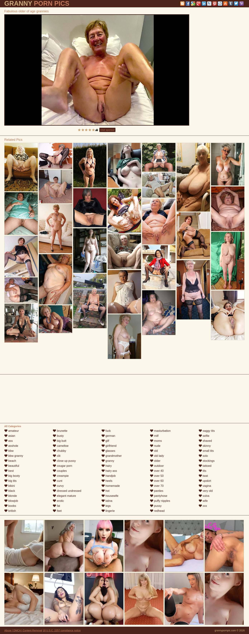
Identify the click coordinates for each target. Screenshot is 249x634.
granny (107, 460)
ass (8, 440)
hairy (106, 465)
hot (105, 490)
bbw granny (13, 455)
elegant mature (64, 495)
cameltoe (60, 445)
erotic (58, 500)
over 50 (157, 475)
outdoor (157, 465)
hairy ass (109, 470)
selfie (204, 435)
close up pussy (64, 460)
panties (156, 490)
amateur (11, 430)
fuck (106, 430)
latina (106, 500)
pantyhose (158, 495)
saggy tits (207, 430)
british (10, 510)
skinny (205, 445)
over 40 (157, 470)
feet (57, 510)
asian (9, 435)
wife (203, 500)
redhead (157, 510)
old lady (157, 455)
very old (206, 490)
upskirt (205, 480)
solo (203, 455)
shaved (205, 440)
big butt (59, 440)
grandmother (111, 455)
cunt (57, 480)
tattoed (205, 465)
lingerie (108, 510)
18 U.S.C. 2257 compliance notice (62, 630)
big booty (12, 475)
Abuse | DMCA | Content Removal (23, 630)
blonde (10, 495)
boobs (10, 505)
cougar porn (62, 465)
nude (155, 445)
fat (56, 505)
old (154, 450)
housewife (110, 495)
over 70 (157, 485)
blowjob (11, 500)
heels (106, 480)
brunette (60, 430)
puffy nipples (160, 500)
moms (156, 440)
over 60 (157, 480)
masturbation (160, 430)
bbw (9, 450)
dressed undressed (67, 490)
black (9, 490)
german (108, 435)
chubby (59, 450)
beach (10, 460)
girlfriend (109, 445)
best (9, 470)
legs (106, 505)
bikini (9, 485)
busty (58, 435)
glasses (108, 450)
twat (203, 475)
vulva (204, 495)
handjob (108, 475)
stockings (207, 460)
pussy (155, 505)
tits (202, 470)
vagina (205, 485)
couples (60, 470)
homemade (110, 485)
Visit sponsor (107, 129)
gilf (105, 440)
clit (56, 455)
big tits (10, 480)
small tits (206, 450)
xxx (203, 505)
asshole (11, 445)
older (155, 460)
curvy (58, 485)
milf (154, 435)
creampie (61, 475)
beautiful (11, 465)
